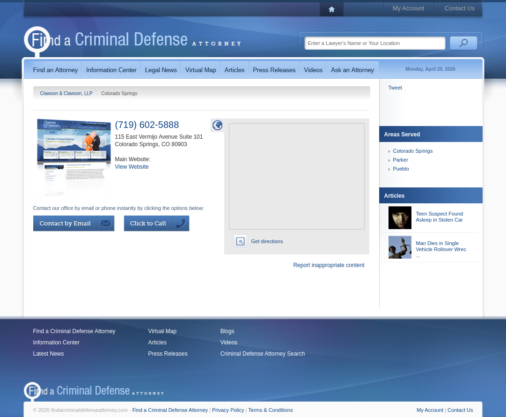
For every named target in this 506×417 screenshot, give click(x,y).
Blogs (227, 331)
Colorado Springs (413, 151)
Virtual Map (162, 331)
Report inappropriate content (328, 265)
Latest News (48, 353)
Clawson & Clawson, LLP (67, 93)
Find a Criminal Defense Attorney (74, 331)
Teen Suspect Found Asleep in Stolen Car (439, 217)
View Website (132, 167)
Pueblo (401, 168)
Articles (157, 342)
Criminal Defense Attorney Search (262, 353)
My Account (408, 8)
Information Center (56, 342)
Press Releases (168, 353)
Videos (228, 342)
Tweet (395, 87)
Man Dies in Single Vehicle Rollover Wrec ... (441, 249)
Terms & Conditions (270, 410)
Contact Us (460, 8)
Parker (400, 160)
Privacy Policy (228, 410)
